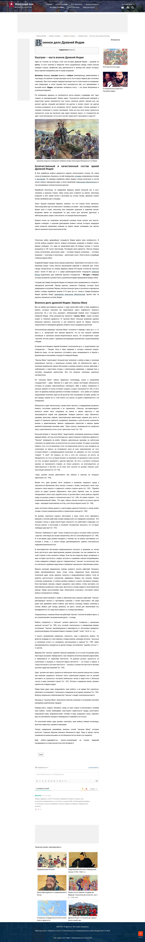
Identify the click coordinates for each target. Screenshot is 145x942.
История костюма (57, 7)
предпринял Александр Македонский (69, 294)
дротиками (41, 179)
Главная (49, 4)
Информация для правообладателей (89, 931)
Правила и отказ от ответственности (61, 931)
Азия (41, 755)
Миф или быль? (89, 7)
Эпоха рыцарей (61, 4)
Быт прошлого (76, 4)
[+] (66, 781)
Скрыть (71, 50)
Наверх (140, 934)
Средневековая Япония (45, 869)
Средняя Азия (83, 36)
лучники (78, 176)
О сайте (107, 931)
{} (63, 781)
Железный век (41, 36)
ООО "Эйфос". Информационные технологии (77, 938)
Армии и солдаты (92, 4)
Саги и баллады (73, 7)
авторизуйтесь (93, 767)
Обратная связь (41, 931)
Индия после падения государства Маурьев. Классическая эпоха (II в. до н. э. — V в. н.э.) (83, 894)
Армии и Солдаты (69, 36)
